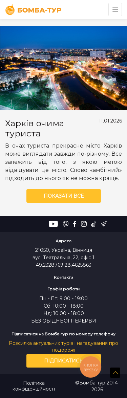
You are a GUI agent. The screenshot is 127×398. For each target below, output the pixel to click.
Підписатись (63, 361)
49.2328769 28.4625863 (63, 265)
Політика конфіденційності (34, 386)
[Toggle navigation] (115, 9)
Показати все (64, 196)
